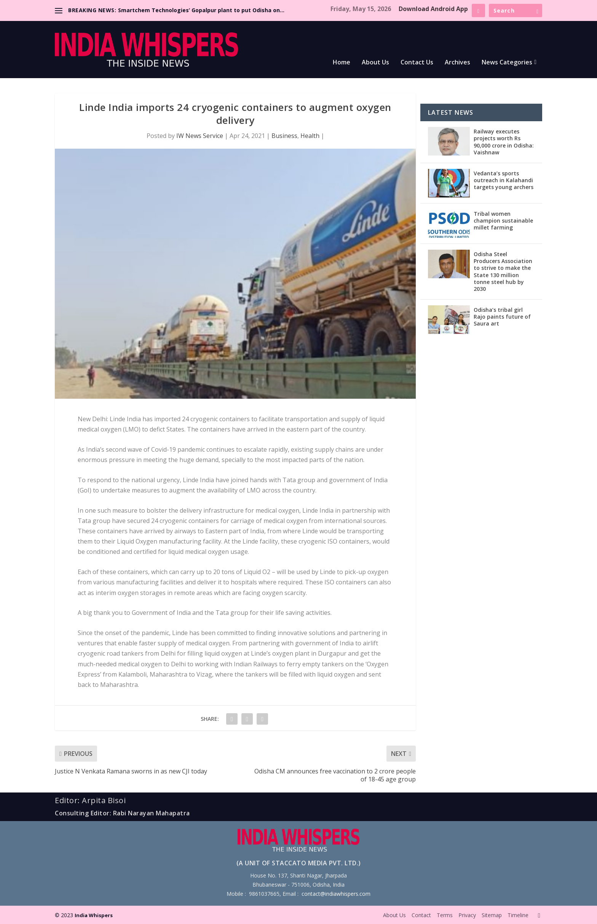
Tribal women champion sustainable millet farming (503, 220)
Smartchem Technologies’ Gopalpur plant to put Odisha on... (201, 10)
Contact (421, 915)
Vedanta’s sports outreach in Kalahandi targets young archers (503, 180)
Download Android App (433, 9)
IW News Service (199, 136)
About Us (375, 62)
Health (309, 136)
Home (341, 62)
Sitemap (492, 915)
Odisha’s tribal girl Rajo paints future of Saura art (502, 316)
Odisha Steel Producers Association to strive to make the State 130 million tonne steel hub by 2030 (503, 271)
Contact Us (417, 62)
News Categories (507, 62)
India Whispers (94, 915)
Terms (445, 915)
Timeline (518, 915)
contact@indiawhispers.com (336, 893)
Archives (457, 62)
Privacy (467, 915)
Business (284, 136)
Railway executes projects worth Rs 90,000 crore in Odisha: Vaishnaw (504, 142)
